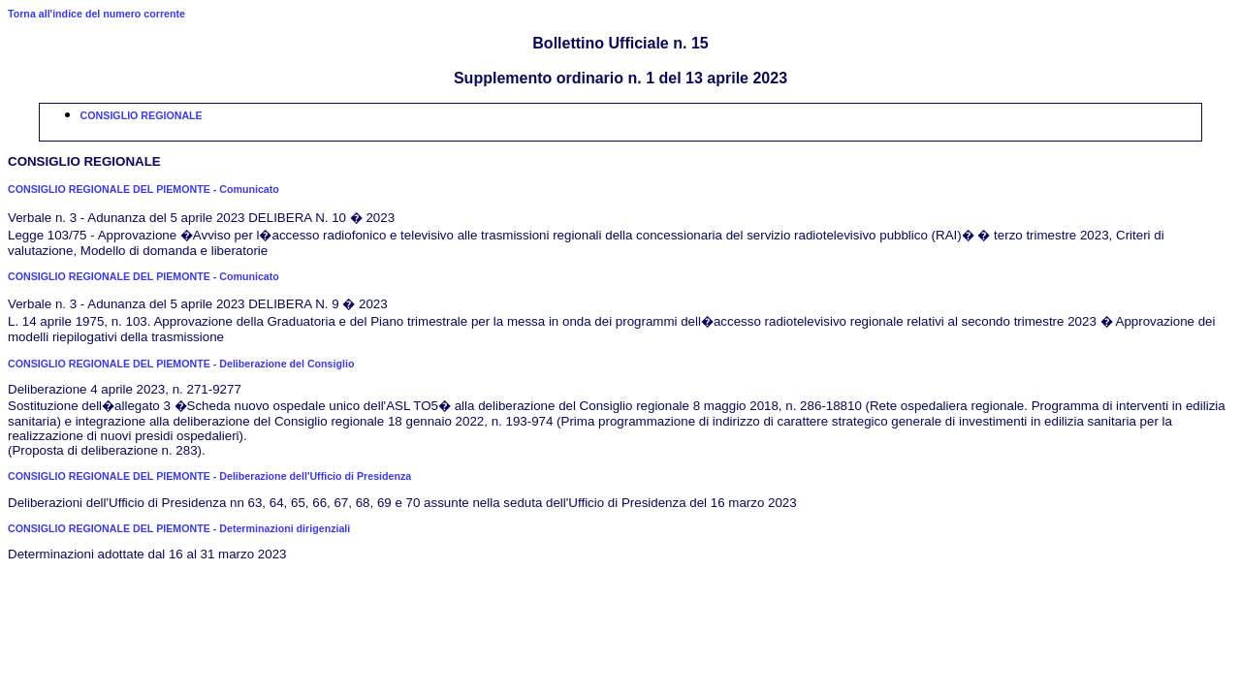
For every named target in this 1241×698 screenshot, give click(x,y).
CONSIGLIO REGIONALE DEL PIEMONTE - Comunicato (143, 189)
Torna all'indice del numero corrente (96, 13)
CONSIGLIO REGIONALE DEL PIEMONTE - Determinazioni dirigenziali (179, 528)
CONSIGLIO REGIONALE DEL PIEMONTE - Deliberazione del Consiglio (181, 363)
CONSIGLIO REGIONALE (141, 115)
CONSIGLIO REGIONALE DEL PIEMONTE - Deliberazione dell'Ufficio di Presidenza (209, 476)
